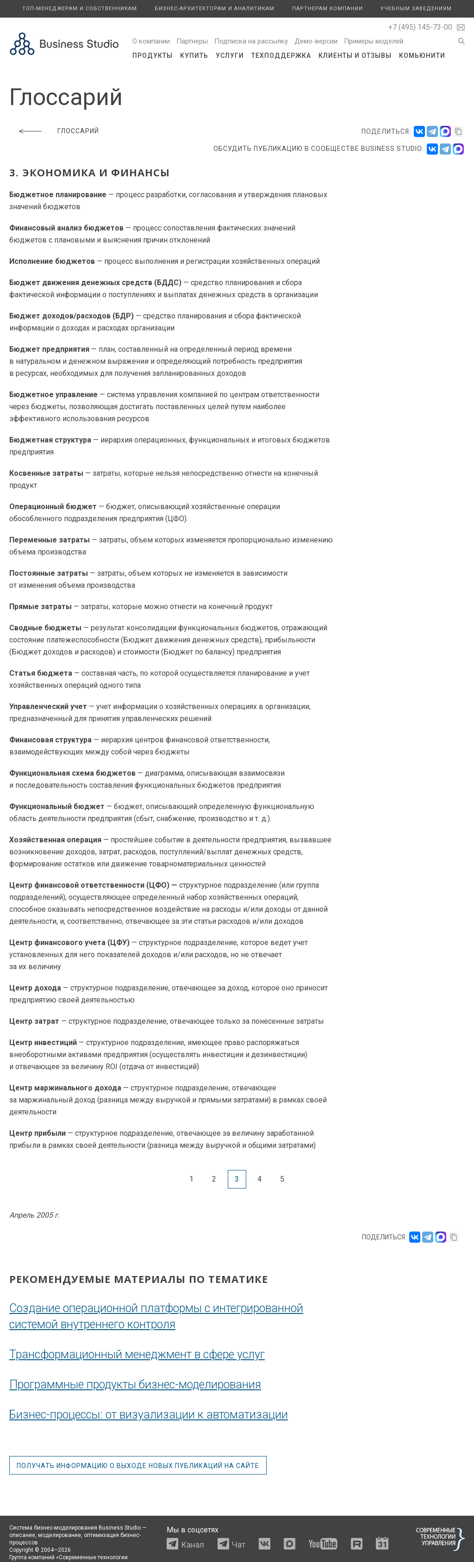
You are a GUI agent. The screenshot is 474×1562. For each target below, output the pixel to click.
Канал (192, 1545)
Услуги (230, 55)
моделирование (59, 1535)
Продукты (152, 55)
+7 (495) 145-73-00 (420, 27)
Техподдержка (281, 55)
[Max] (458, 149)
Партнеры (192, 41)
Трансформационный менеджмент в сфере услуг (137, 1354)
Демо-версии (315, 41)
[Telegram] (445, 149)
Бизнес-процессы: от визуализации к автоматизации (148, 1414)
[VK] (432, 149)
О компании (151, 41)
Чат (238, 1545)
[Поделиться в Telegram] (432, 131)
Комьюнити (422, 55)
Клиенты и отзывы (355, 55)
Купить (194, 55)
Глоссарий (78, 131)
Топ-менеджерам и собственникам (79, 9)
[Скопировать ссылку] (458, 131)
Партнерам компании (327, 9)
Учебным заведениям (416, 9)
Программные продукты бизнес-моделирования (135, 1384)
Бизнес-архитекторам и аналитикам (214, 9)
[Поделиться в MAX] (445, 131)
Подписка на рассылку (251, 41)
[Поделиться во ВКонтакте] (419, 131)
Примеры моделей (373, 41)
